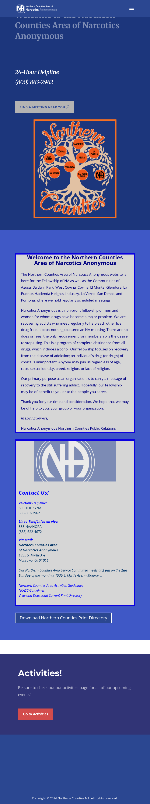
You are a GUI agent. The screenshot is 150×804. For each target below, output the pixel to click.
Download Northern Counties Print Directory (63, 618)
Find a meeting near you (42, 107)
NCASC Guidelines (32, 590)
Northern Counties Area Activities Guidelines (51, 585)
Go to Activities (35, 745)
